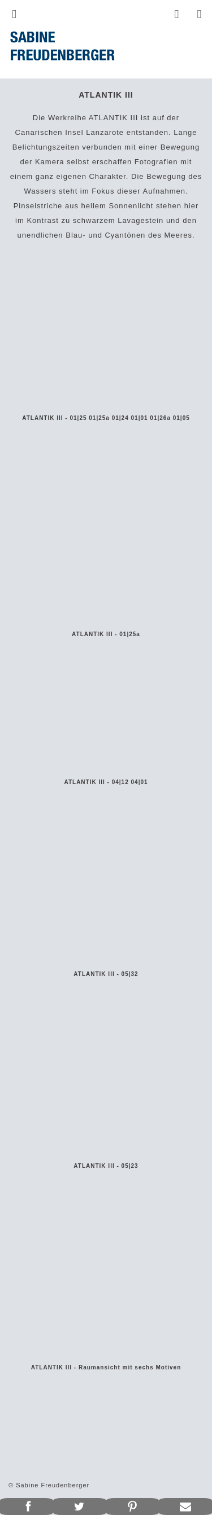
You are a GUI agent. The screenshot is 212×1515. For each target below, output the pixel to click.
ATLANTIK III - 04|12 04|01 (106, 782)
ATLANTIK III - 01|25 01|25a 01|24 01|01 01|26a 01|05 (106, 418)
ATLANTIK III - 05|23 (105, 1166)
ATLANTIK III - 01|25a (106, 634)
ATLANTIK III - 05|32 (105, 974)
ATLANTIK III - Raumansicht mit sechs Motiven (106, 1367)
